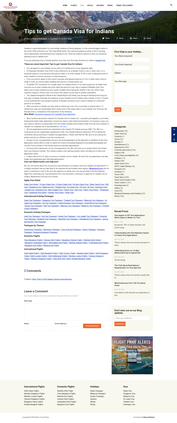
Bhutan (92, 402)
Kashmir (93, 399)
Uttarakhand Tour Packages (90, 219)
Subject (132, 75)
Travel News (119, 177)
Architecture (119, 131)
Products (118, 172)
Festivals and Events (122, 150)
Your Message (132, 93)
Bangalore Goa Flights (33, 245)
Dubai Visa (127, 391)
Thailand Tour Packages (73, 200)
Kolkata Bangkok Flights (81, 259)
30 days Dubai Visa (63, 184)
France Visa (68, 190)
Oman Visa (69, 193)
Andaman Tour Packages (47, 219)
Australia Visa (41, 190)
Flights (74, 5)
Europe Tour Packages (33, 206)
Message (28, 301)
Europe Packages (97, 396)
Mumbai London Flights (78, 256)
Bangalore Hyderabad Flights (36, 243)
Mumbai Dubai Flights (85, 253)
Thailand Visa (60, 187)
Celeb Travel (119, 134)
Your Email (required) (132, 66)
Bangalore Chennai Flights (72, 240)
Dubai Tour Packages (32, 200)
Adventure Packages (51, 230)
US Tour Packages (49, 203)
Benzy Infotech (149, 417)
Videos (117, 188)
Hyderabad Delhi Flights (98, 243)
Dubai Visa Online (31, 184)
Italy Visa (78, 190)
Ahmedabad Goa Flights (58, 243)
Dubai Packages (96, 391)
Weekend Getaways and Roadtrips (128, 193)
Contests (118, 136)
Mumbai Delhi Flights (92, 240)
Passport (118, 169)
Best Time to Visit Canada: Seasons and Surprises (52, 279)
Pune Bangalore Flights (33, 240)
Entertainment (119, 144)
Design (117, 142)
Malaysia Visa (48, 187)
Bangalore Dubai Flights (33, 402)
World (116, 196)
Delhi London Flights (39, 256)
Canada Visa (100, 60)
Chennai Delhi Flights (52, 240)
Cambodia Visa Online (37, 193)
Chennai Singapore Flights (34, 399)
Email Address (61, 324)
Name (26, 324)
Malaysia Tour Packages (94, 200)
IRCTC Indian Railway (122, 166)
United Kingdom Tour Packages (70, 203)
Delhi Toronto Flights (67, 253)
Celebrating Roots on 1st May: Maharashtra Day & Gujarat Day (127, 251)
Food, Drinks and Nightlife (124, 155)
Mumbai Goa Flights (51, 245)
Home (65, 5)
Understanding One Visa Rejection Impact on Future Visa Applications (131, 234)
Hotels (90, 5)
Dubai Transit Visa (97, 184)
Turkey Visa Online (90, 190)
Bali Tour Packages (51, 206)
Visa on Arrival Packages (71, 230)
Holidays (100, 5)
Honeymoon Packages (33, 230)
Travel (116, 174)
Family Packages (89, 230)
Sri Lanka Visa (72, 187)
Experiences (119, 147)
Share (121, 38)
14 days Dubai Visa (47, 184)
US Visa (83, 187)
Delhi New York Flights (62, 259)
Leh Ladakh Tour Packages (87, 216)
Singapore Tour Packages (52, 200)
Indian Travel (119, 164)
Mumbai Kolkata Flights (78, 243)
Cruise (110, 5)
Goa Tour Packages (49, 216)
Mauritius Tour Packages (70, 206)
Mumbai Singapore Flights (41, 259)
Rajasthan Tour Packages (68, 219)
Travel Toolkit (119, 183)
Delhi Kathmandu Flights (57, 256)
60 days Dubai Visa (80, 184)
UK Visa (90, 187)
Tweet (107, 38)
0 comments (138, 358)
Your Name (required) (132, 58)
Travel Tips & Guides (124, 5)
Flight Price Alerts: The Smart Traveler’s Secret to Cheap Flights (132, 350)
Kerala (92, 404)
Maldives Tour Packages (91, 206)
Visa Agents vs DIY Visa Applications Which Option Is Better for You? (129, 216)
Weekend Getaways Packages (46, 232)
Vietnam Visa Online (56, 193)
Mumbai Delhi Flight (65, 391)
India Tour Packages (32, 216)
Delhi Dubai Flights (31, 253)
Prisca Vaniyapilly (40, 39)
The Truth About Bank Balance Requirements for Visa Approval (127, 266)
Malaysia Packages (98, 394)
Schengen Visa (101, 187)
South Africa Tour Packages (95, 203)
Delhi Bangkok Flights (49, 253)
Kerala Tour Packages (67, 216)
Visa (82, 5)
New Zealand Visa (55, 190)
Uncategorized (120, 185)
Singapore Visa (35, 187)
